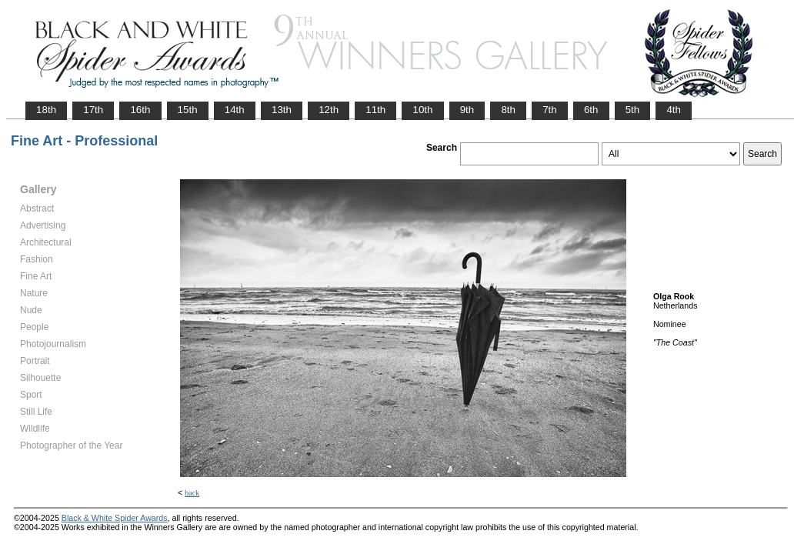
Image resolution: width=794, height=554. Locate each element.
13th (281, 109)
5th (633, 109)
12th (328, 109)
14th (234, 109)
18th (46, 109)
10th (422, 109)
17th (93, 109)
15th (187, 109)
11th (375, 109)
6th (591, 109)
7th (549, 109)
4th (673, 109)
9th (467, 109)
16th (140, 109)
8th (508, 109)
